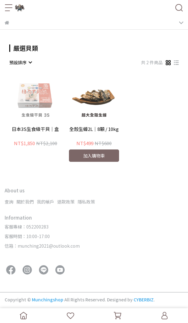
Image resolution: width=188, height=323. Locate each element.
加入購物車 (94, 156)
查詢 (9, 202)
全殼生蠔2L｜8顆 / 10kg (94, 129)
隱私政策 (86, 202)
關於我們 (25, 202)
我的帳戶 (45, 202)
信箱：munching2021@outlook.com (42, 246)
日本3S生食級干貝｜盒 (35, 129)
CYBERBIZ (144, 299)
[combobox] (20, 62)
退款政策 (66, 202)
